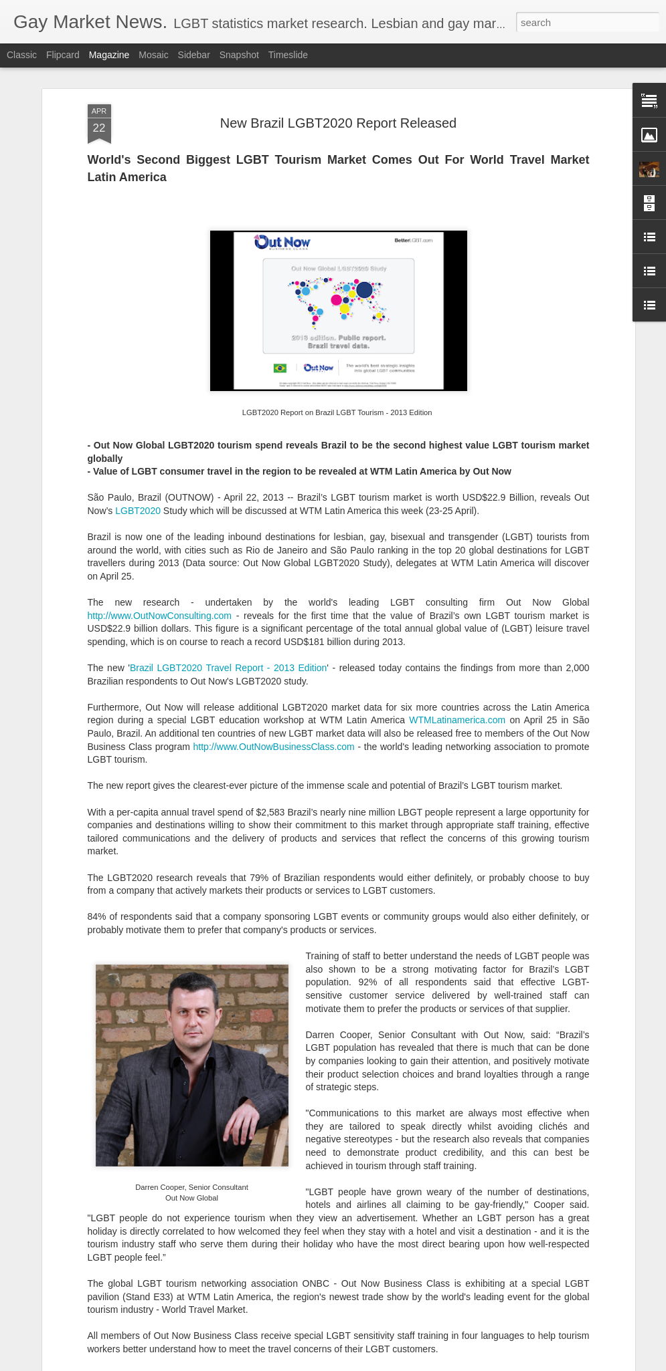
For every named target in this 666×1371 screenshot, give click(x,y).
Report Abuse (414, 1364)
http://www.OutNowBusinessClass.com (274, 621)
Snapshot (239, 54)
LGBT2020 (138, 385)
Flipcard (63, 54)
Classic (22, 54)
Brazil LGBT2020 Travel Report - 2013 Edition (228, 542)
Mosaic (153, 54)
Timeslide (288, 54)
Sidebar (194, 54)
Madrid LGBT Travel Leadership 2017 (296, 1204)
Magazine (109, 54)
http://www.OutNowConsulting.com (160, 490)
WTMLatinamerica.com (457, 595)
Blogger (375, 1364)
